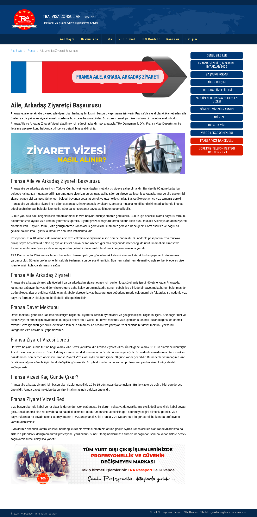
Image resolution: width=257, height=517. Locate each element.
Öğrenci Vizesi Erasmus (217, 109)
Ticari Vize (217, 117)
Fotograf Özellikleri (217, 90)
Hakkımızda (89, 39)
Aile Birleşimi (216, 82)
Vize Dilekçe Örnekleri (217, 133)
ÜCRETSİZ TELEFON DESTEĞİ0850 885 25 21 (217, 150)
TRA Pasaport (26, 513)
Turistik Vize (217, 125)
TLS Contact (150, 39)
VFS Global (127, 39)
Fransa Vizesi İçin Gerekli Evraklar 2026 (216, 65)
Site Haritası (191, 512)
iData (108, 39)
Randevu (172, 39)
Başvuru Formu (217, 74)
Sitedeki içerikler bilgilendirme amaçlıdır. (223, 512)
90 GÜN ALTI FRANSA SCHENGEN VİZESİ (217, 99)
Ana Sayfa (67, 39)
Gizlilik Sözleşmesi (161, 512)
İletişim (191, 39)
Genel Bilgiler (217, 55)
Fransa (31, 50)
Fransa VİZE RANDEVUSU (216, 140)
